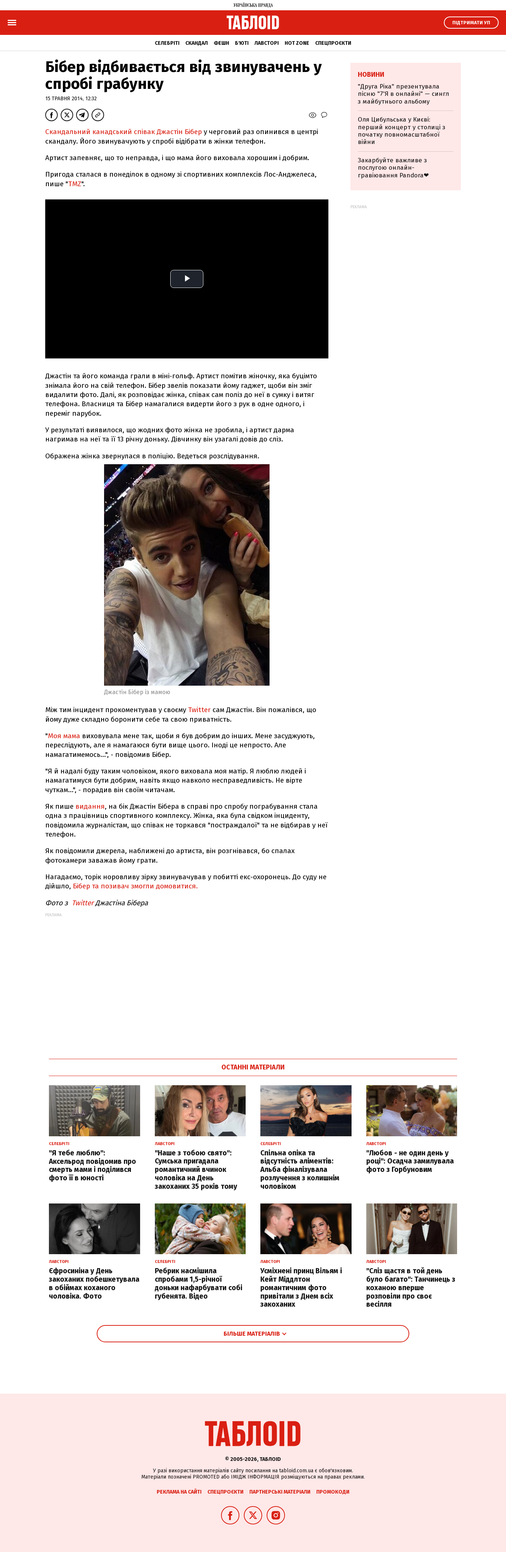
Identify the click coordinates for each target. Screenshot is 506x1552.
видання (90, 806)
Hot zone (297, 43)
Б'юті (242, 43)
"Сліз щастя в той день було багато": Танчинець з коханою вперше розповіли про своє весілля (410, 1288)
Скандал (196, 43)
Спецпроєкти (333, 43)
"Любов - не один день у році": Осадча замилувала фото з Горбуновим (410, 1161)
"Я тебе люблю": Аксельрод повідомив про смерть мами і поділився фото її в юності (92, 1165)
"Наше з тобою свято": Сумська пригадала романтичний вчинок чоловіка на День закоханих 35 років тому (196, 1170)
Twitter (199, 709)
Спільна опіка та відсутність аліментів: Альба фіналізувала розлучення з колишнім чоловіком (299, 1170)
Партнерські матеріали (279, 1492)
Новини (371, 75)
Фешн (221, 43)
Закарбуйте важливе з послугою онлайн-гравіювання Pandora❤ (393, 167)
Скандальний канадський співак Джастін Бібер (123, 131)
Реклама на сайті (179, 1492)
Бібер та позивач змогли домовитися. (135, 886)
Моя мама (64, 736)
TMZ (74, 184)
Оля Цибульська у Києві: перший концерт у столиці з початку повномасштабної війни (401, 131)
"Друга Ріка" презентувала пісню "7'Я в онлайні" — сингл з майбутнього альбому (403, 94)
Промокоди (332, 1492)
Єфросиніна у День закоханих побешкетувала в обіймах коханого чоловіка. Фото (94, 1283)
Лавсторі (266, 43)
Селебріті (167, 43)
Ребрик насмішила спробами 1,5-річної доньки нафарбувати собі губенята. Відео (198, 1283)
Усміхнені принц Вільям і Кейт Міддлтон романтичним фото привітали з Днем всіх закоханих (301, 1288)
